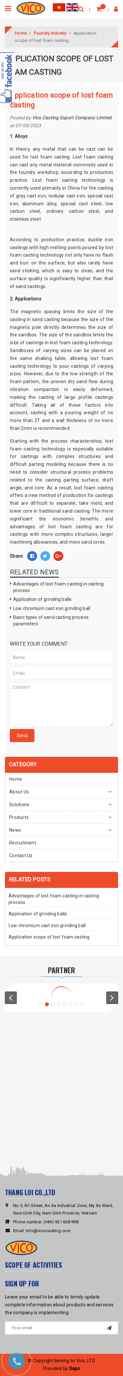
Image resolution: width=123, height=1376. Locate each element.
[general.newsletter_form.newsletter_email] (61, 1327)
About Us (19, 791)
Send (22, 735)
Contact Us (21, 855)
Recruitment (22, 842)
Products (19, 817)
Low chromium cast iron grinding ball (51, 608)
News (15, 830)
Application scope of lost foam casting (49, 937)
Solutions (19, 804)
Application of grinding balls (42, 599)
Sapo (74, 1368)
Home (15, 779)
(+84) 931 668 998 (61, 1221)
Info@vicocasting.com (48, 1230)
